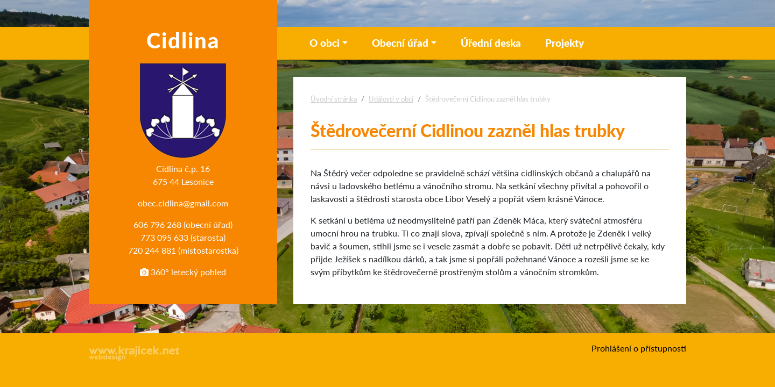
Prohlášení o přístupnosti (638, 348)
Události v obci (391, 99)
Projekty (564, 42)
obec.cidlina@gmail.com (183, 203)
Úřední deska (491, 42)
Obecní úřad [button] (400, 42)
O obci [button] (324, 42)
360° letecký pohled (183, 272)
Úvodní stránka (334, 99)
